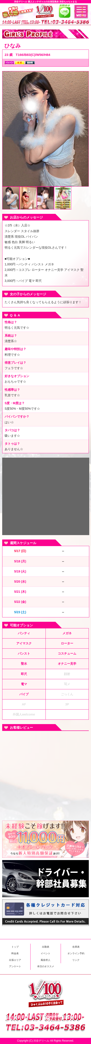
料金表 (15, 953)
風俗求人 (45, 960)
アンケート (15, 966)
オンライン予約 (75, 953)
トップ (15, 946)
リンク (76, 960)
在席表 (76, 946)
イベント (45, 953)
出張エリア (15, 960)
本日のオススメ (45, 966)
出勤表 (45, 946)
